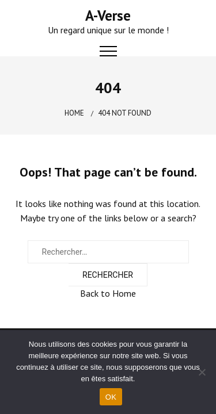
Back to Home (108, 293)
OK (110, 397)
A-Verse (108, 15)
